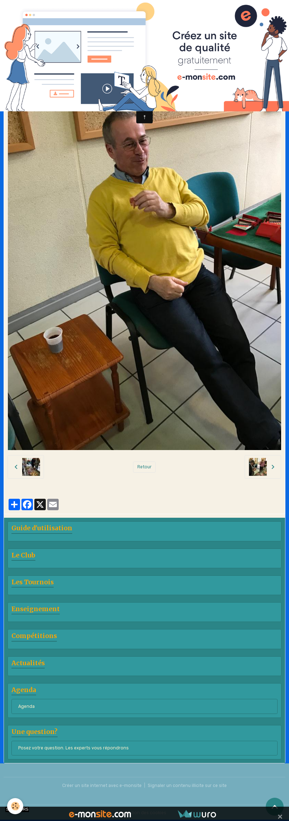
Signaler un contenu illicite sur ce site (187, 785)
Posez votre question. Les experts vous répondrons (73, 747)
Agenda (26, 706)
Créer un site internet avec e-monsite (102, 785)
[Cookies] (15, 806)
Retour (144, 466)
